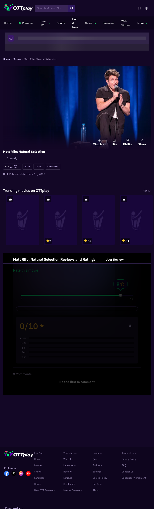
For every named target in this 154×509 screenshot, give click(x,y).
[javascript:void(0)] (45, 23)
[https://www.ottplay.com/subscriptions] (26, 23)
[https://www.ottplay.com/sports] (61, 23)
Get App (97, 484)
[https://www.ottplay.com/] (8, 23)
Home (37, 459)
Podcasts (97, 465)
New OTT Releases (44, 490)
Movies (38, 465)
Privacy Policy (129, 459)
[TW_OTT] (15, 474)
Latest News (70, 465)
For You (38, 452)
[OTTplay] (18, 8)
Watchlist (68, 459)
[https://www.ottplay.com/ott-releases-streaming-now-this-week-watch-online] (75, 23)
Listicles (67, 477)
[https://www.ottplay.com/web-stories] (125, 23)
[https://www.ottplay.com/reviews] (108, 23)
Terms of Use (129, 452)
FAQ (124, 465)
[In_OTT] (22, 474)
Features (97, 452)
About (96, 490)
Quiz (95, 459)
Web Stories (70, 452)
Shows (38, 471)
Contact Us (127, 471)
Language (39, 477)
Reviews (68, 471)
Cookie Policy (100, 477)
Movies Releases (72, 490)
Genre (37, 484)
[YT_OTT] (29, 474)
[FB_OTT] (7, 474)
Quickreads (69, 484)
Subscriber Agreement (134, 477)
